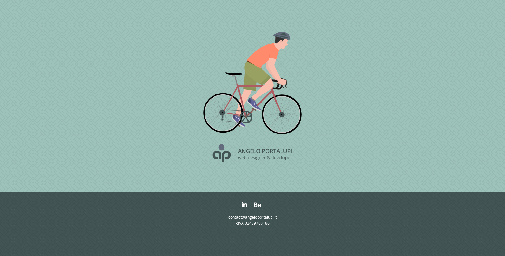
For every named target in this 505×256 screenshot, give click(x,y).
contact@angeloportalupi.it (252, 217)
